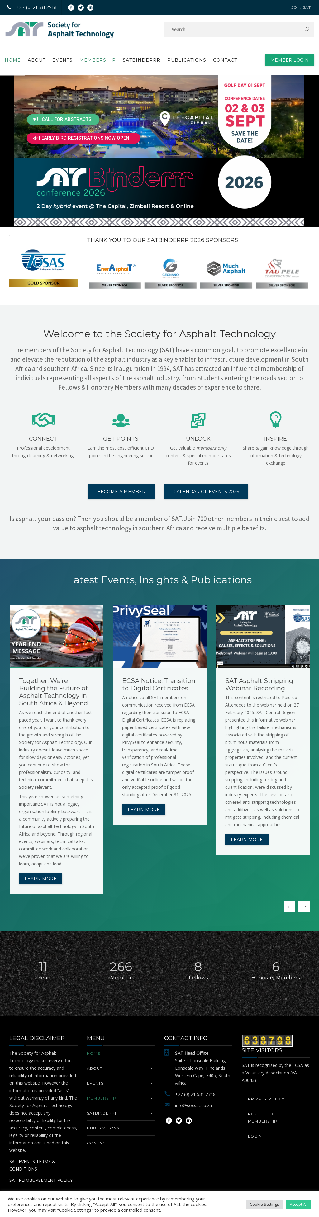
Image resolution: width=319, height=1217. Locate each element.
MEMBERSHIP (97, 60)
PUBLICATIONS (186, 60)
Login (255, 1136)
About (36, 60)
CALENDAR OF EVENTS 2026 (206, 492)
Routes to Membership (262, 1117)
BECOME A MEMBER (121, 492)
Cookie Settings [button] (264, 1204)
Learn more (41, 879)
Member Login (289, 60)
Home (13, 60)
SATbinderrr (141, 60)
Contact (225, 60)
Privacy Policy (266, 1098)
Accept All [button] (298, 1204)
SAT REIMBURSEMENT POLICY (41, 1180)
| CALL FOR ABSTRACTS (62, 119)
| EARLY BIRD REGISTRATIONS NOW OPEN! (82, 138)
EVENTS (62, 60)
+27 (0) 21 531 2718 (29, 7)
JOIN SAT (301, 7)
